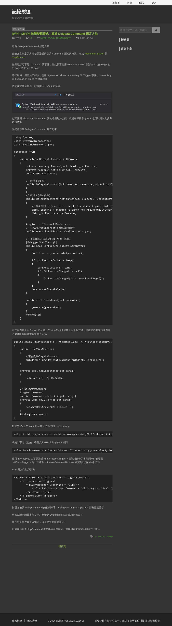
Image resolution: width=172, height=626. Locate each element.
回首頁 (62, 546)
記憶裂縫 (21, 11)
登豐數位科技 (137, 620)
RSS (141, 2)
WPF (110, 536)
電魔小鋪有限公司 (104, 620)
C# (94, 536)
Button (100, 53)
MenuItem (90, 53)
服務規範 (17, 620)
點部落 (116, 2)
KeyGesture (18, 57)
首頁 (129, 2)
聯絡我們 (32, 620)
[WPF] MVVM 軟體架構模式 (55, 38)
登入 (154, 2)
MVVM (101, 536)
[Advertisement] (62, 576)
